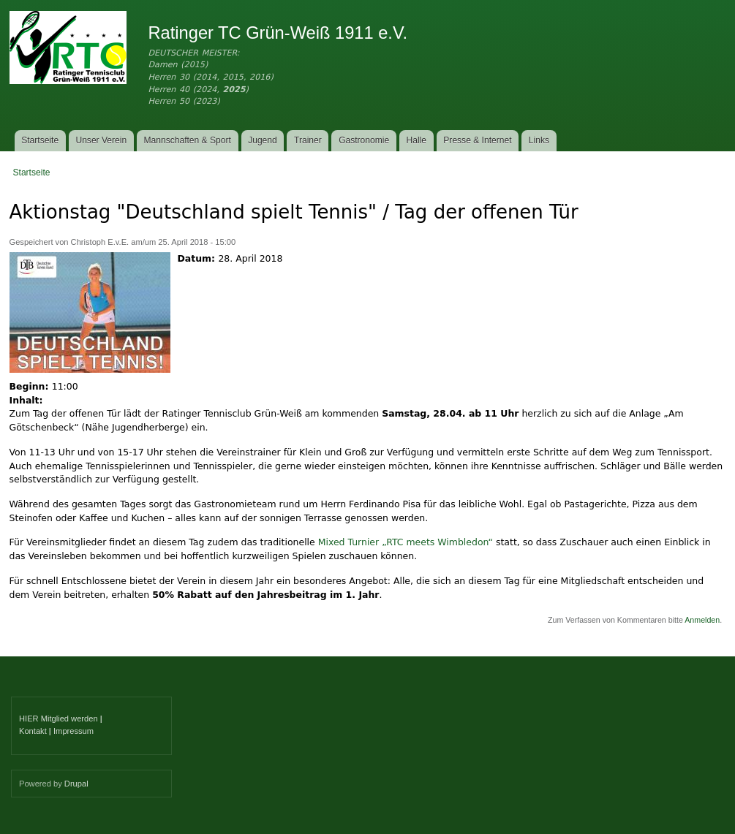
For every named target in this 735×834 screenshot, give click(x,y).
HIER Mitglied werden (58, 718)
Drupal (76, 783)
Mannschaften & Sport (186, 140)
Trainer (308, 140)
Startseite (40, 140)
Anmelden (702, 619)
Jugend (262, 140)
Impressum (73, 731)
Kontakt (33, 731)
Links (539, 140)
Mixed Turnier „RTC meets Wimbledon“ (405, 542)
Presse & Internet (477, 140)
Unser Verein (101, 140)
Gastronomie (364, 140)
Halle (417, 140)
